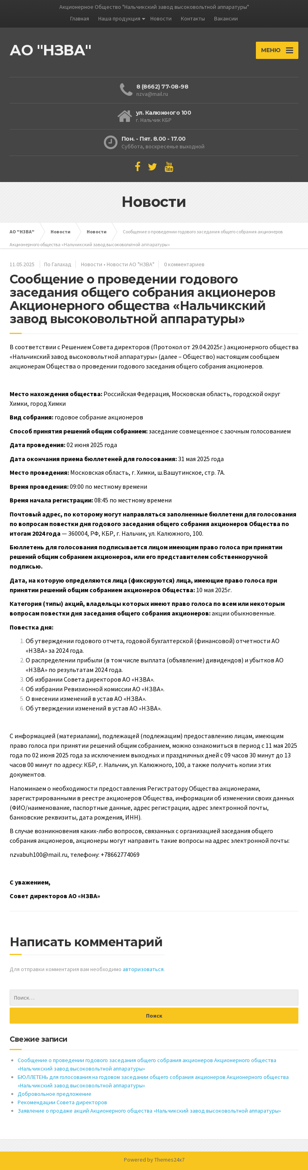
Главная (79, 18)
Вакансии (226, 18)
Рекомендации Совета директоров (62, 1102)
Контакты (193, 18)
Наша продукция (119, 18)
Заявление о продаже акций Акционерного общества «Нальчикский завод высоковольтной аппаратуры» (149, 1110)
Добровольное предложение (54, 1093)
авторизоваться (143, 969)
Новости (161, 18)
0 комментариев (184, 264)
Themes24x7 (169, 1159)
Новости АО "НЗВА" (130, 264)
